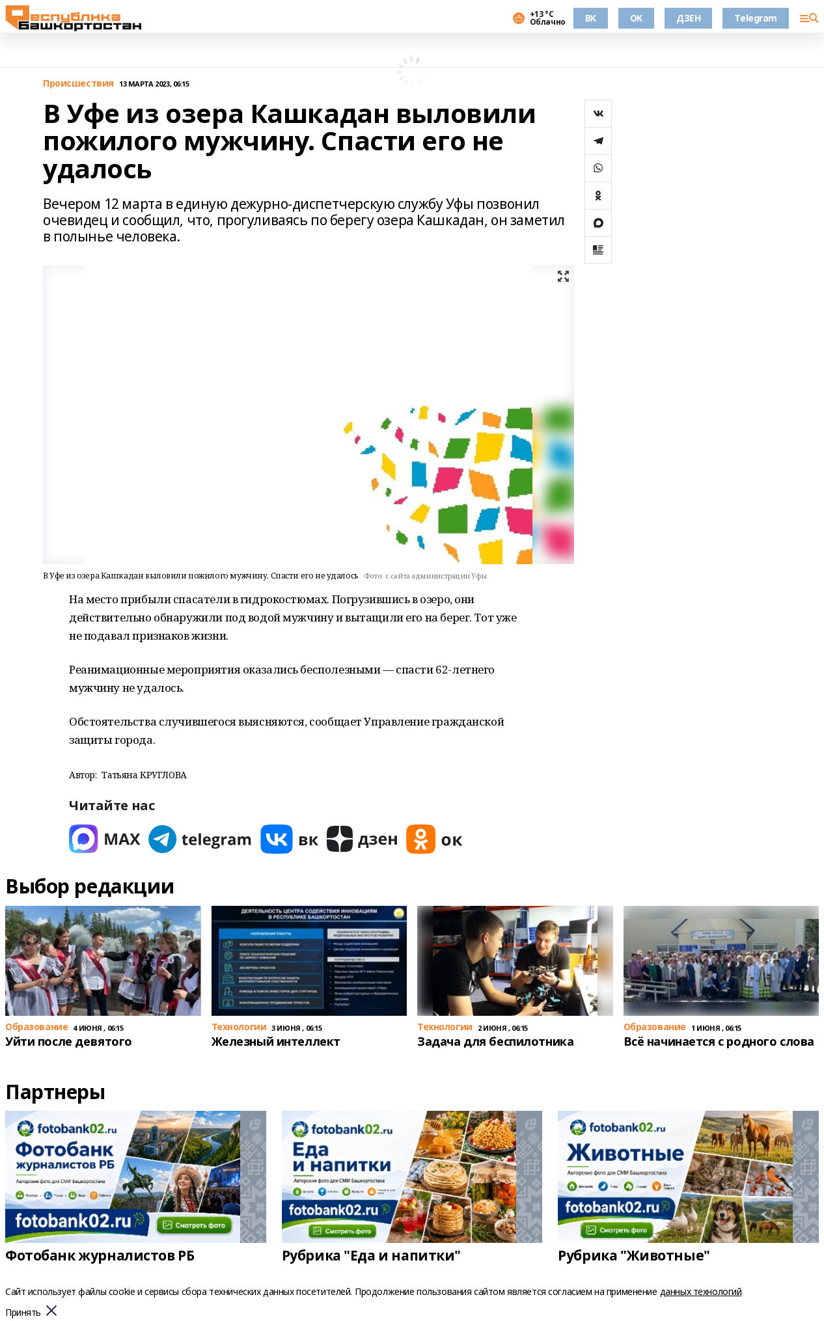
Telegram (755, 18)
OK (636, 18)
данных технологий (701, 1291)
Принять (23, 1312)
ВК (590, 18)
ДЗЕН (688, 18)
